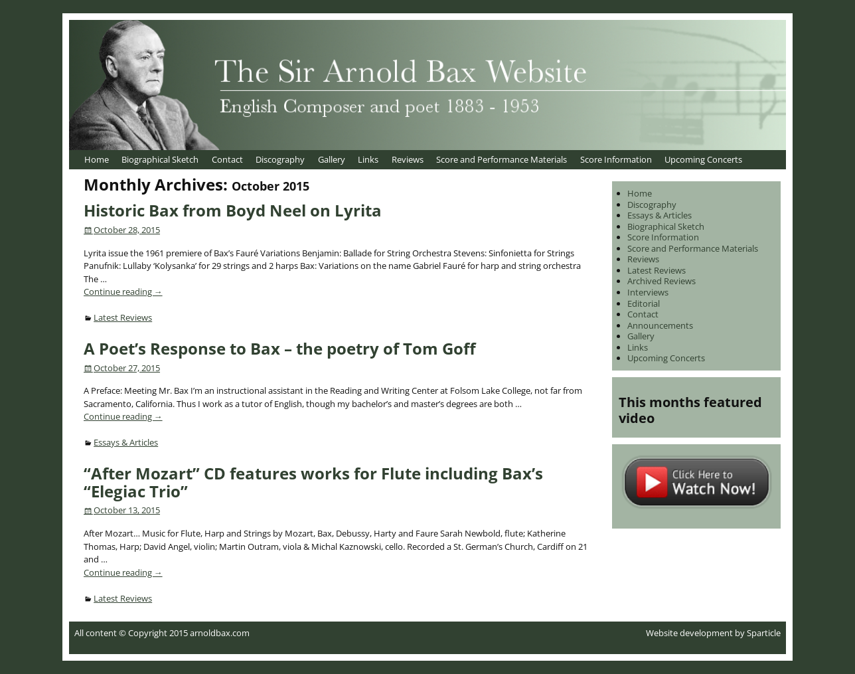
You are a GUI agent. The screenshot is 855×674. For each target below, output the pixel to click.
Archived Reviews (661, 281)
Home (96, 159)
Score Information (616, 159)
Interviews (647, 292)
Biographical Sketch (159, 159)
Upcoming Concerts (703, 159)
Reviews (408, 159)
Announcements (660, 325)
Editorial (643, 303)
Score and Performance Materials (501, 159)
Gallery (331, 159)
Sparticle (764, 633)
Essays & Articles (126, 442)
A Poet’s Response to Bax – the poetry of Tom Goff (280, 348)
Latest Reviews (123, 317)
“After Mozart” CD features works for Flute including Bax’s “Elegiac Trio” (313, 482)
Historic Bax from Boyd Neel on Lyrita (233, 210)
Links (368, 159)
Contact (227, 159)
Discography (280, 159)
